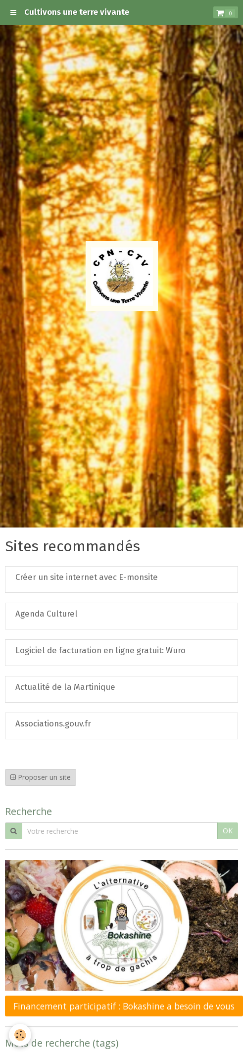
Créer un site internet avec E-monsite (86, 577)
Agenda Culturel (46, 614)
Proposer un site (40, 777)
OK (228, 830)
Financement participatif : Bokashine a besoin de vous (124, 1006)
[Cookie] (20, 1035)
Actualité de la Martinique (65, 687)
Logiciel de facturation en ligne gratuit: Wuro (100, 650)
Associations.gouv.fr (53, 723)
